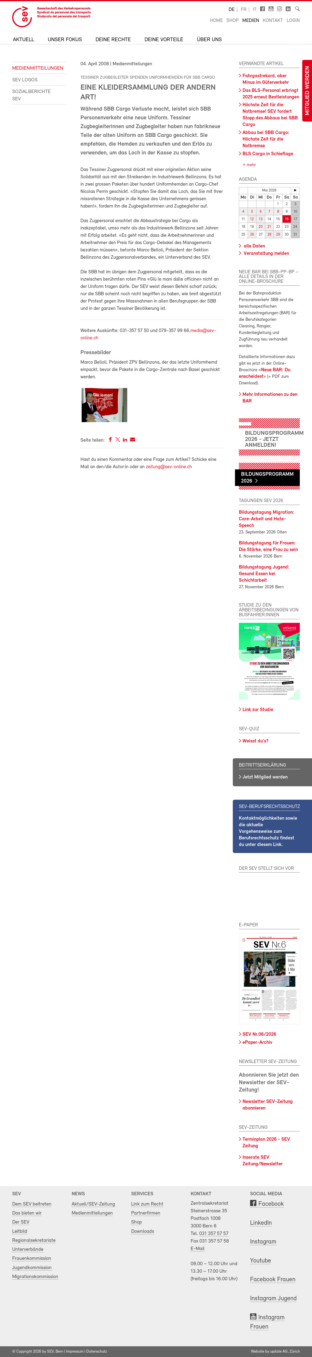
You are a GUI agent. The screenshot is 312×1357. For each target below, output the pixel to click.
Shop (232, 20)
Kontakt (273, 20)
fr (243, 9)
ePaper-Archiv (257, 1042)
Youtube (260, 1261)
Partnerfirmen (145, 1213)
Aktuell (23, 40)
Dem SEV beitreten (31, 1204)
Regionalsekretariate (34, 1240)
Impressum (74, 1352)
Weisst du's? (255, 741)
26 (252, 234)
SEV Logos (25, 80)
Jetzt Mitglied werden (265, 777)
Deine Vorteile (164, 40)
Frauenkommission (31, 1258)
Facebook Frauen (272, 1280)
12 (252, 219)
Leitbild (19, 1231)
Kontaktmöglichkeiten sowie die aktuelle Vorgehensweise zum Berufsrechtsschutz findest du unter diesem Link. (268, 831)
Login (293, 20)
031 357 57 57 (213, 1233)
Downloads (142, 1231)
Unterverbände (27, 1249)
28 (269, 234)
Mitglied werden (308, 90)
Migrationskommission (35, 1276)
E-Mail (198, 1248)
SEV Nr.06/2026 (259, 1034)
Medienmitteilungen (35, 68)
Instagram (263, 1242)
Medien (250, 20)
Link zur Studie (258, 709)
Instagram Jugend (273, 1299)
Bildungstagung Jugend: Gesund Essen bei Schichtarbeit (264, 574)
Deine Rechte (113, 40)
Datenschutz (96, 1352)
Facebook (271, 1204)
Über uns (209, 40)
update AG (279, 1352)
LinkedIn (261, 1223)
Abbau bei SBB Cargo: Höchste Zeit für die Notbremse (266, 139)
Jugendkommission (32, 1267)
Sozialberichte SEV (31, 95)
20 (261, 227)
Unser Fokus (65, 40)
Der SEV (20, 1222)
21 (269, 227)
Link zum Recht (147, 1204)
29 (278, 234)
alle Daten (254, 246)
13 (261, 219)
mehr (250, 165)
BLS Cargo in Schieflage (268, 154)
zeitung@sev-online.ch (169, 467)
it (255, 9)
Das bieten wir (27, 1213)
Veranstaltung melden (266, 253)
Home (216, 20)
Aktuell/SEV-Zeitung (93, 1204)
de (231, 9)
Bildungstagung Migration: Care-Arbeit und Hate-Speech (266, 519)
